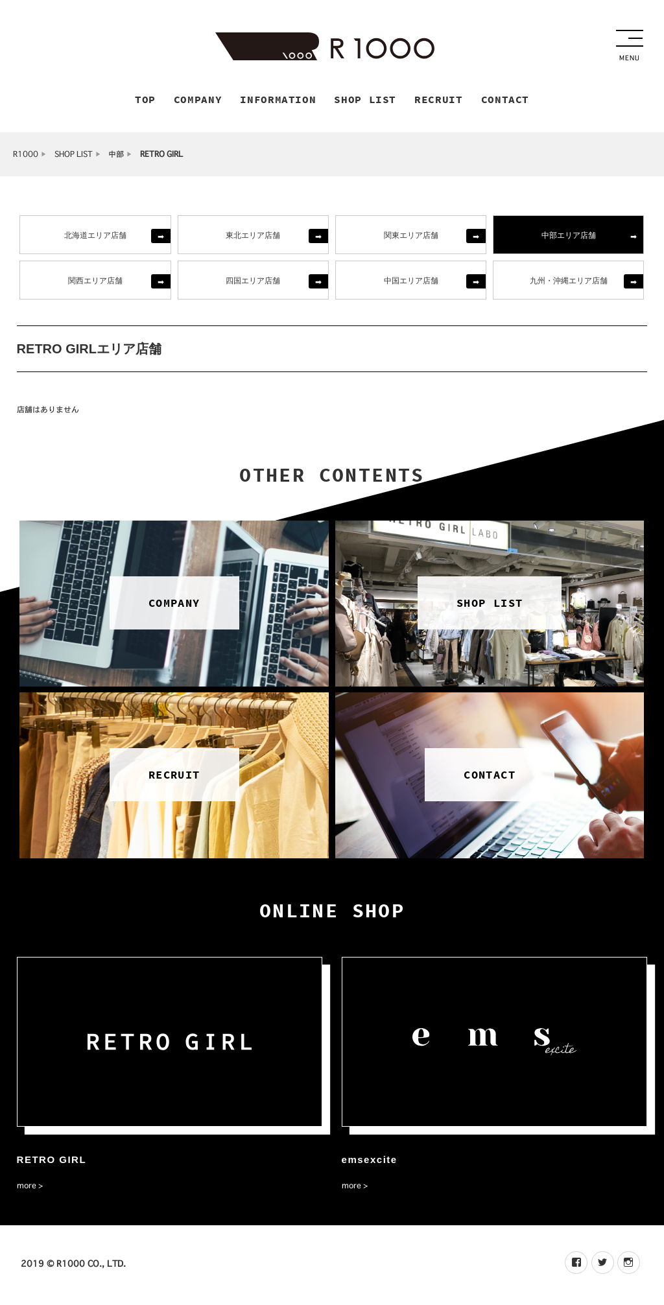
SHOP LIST (73, 156)
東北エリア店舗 (253, 236)
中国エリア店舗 (411, 281)
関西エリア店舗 (95, 281)
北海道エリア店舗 (95, 236)
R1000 (25, 156)
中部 (116, 156)
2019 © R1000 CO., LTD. (73, 1265)
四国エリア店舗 (253, 281)
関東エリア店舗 (411, 236)
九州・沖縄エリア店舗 (569, 281)
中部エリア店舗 (568, 236)
